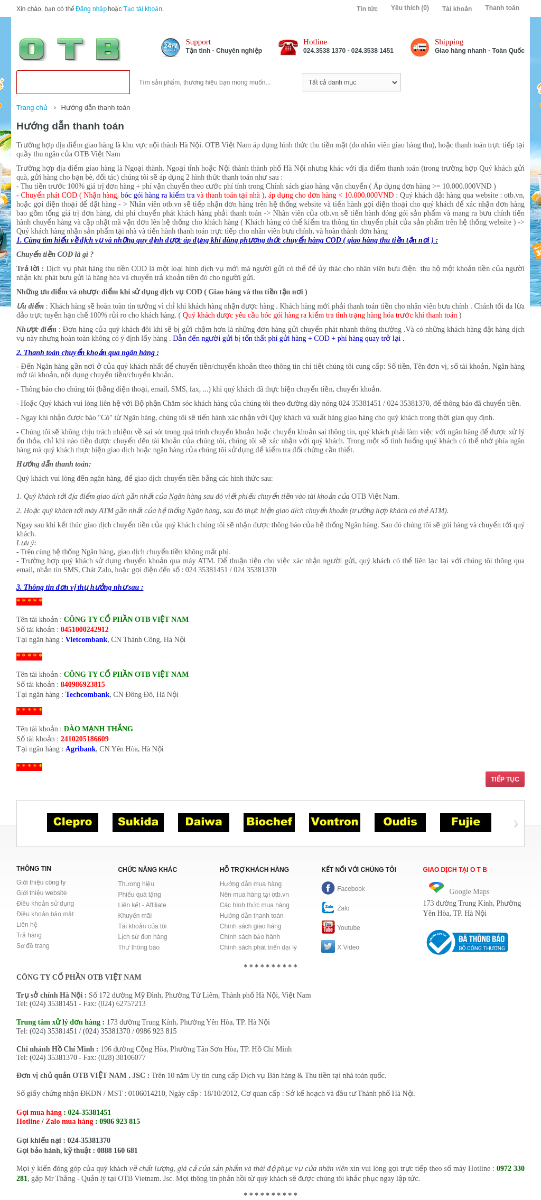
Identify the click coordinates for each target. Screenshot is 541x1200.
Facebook (343, 888)
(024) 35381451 (53, 1004)
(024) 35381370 (106, 1031)
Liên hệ (27, 924)
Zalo (335, 908)
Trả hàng (29, 935)
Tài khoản (457, 9)
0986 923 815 (156, 1031)
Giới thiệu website (41, 893)
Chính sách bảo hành (250, 937)
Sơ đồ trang (33, 946)
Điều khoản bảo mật (45, 914)
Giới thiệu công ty (41, 882)
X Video (340, 947)
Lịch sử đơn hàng (142, 937)
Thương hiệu (136, 884)
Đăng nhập (91, 9)
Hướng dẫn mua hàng (251, 884)
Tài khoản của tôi (142, 926)
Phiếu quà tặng (139, 894)
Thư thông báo (139, 947)
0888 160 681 (117, 1151)
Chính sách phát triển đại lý (258, 947)
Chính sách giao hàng (251, 926)
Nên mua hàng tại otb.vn (254, 894)
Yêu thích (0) (410, 8)
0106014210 (146, 1093)
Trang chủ (32, 107)
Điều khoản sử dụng (45, 903)
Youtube (340, 928)
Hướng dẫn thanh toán (95, 107)
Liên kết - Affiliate (142, 905)
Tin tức (367, 9)
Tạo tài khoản (143, 9)
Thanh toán (502, 8)
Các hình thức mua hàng (255, 905)
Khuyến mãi (135, 915)
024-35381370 (88, 1141)
